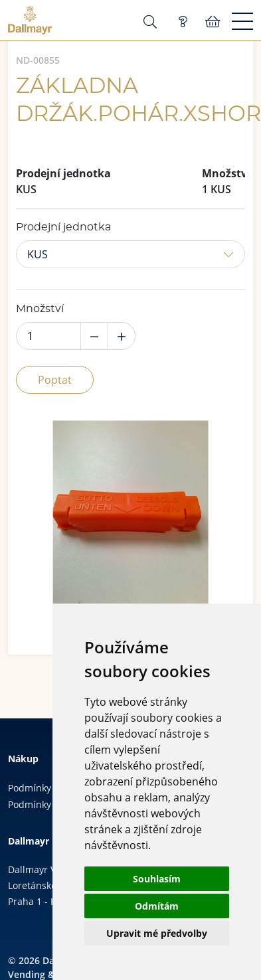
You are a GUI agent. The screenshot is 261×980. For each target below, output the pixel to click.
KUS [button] (37, 254)
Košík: (213, 22)
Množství (40, 308)
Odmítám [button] (157, 906)
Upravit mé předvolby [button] (156, 933)
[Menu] (242, 22)
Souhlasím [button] (157, 878)
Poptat (55, 379)
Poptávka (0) (182, 22)
